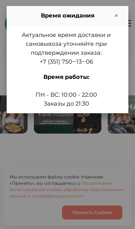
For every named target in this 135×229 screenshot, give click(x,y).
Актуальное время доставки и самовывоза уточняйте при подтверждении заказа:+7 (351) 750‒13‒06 (66, 48)
